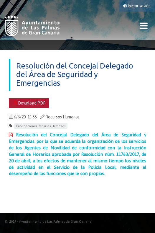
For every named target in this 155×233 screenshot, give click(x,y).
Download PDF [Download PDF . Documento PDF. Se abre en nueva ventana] (29, 103)
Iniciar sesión (137, 6)
